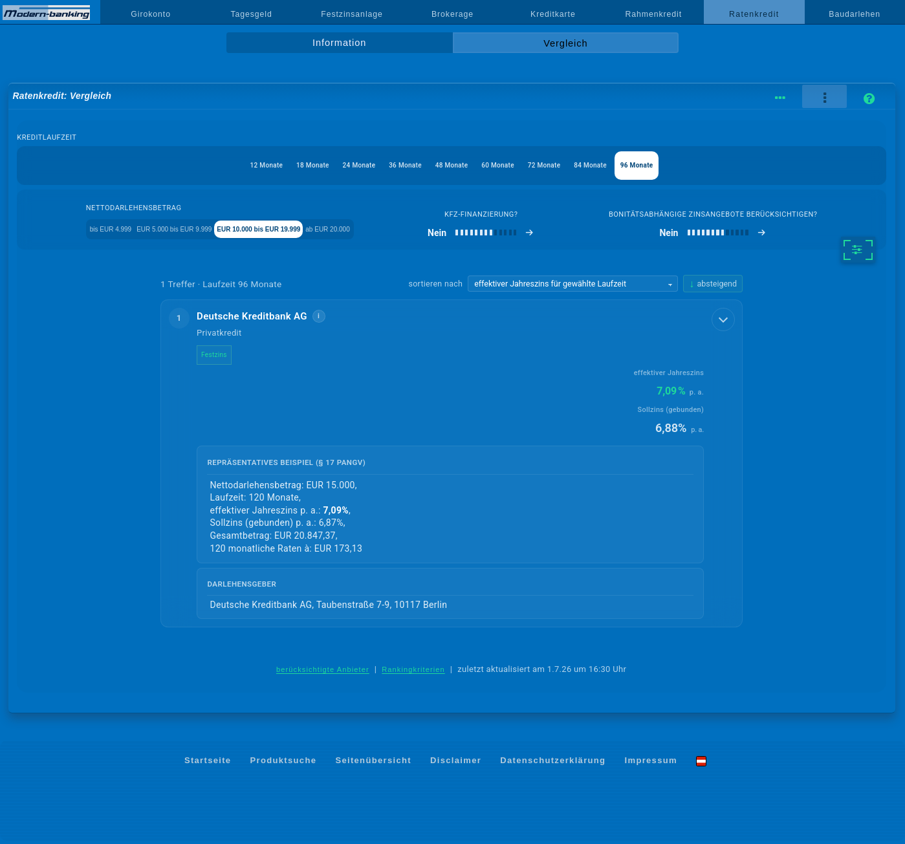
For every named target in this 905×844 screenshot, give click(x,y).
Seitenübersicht (373, 763)
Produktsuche (283, 763)
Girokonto (151, 14)
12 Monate (218, 165)
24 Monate (335, 165)
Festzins (224, 357)
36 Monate (393, 165)
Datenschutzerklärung (552, 763)
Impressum (651, 763)
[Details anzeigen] (724, 320)
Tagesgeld (251, 14)
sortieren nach (435, 286)
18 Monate (276, 165)
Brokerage (452, 14)
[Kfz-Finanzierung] (549, 235)
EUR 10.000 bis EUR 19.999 (311, 230)
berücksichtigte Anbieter (322, 672)
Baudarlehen (854, 14)
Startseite (208, 763)
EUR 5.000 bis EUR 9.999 (187, 230)
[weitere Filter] (858, 252)
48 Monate (451, 165)
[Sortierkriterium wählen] (572, 286)
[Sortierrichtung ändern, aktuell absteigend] (713, 286)
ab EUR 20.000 (415, 230)
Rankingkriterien (413, 672)
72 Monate (568, 165)
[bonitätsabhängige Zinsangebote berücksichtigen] (746, 235)
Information (339, 43)
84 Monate (627, 165)
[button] (451, 466)
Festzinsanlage (352, 14)
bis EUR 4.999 (90, 230)
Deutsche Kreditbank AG (262, 319)
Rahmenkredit (654, 14)
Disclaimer (455, 763)
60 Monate (510, 165)
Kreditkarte (553, 14)
